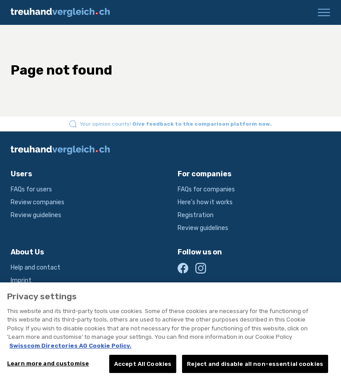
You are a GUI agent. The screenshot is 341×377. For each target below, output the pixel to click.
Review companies (37, 202)
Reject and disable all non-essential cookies (255, 367)
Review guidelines (36, 215)
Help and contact (35, 267)
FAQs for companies (206, 189)
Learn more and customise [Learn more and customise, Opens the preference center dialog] (48, 366)
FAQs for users (31, 189)
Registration (196, 215)
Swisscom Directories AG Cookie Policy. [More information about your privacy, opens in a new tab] (70, 348)
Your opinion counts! (176, 124)
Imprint (21, 280)
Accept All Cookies (142, 367)
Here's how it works (205, 202)
